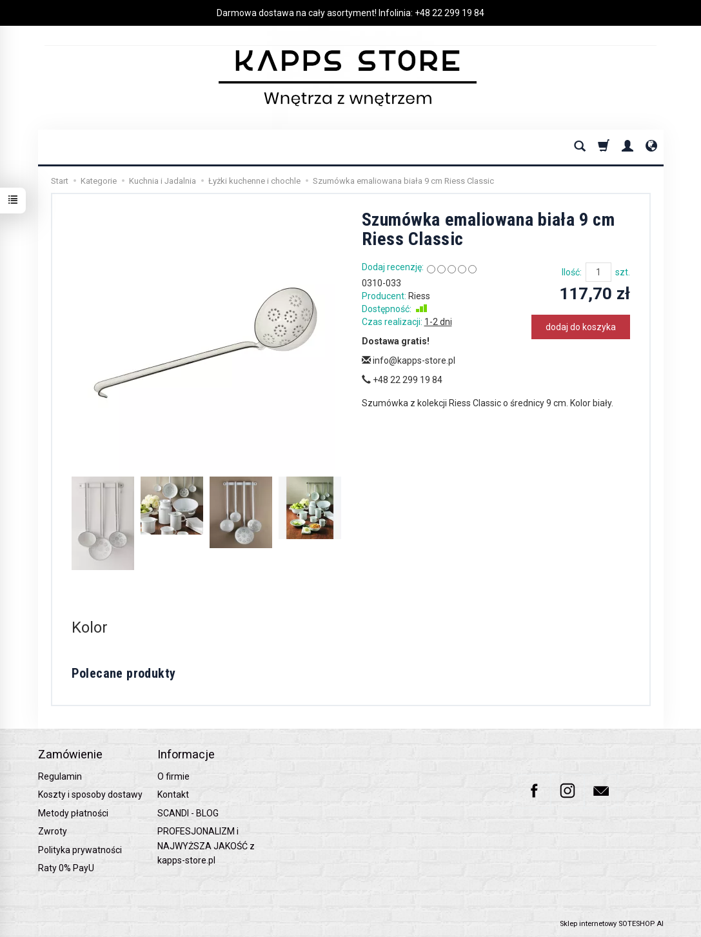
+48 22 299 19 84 (449, 13)
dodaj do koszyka (581, 327)
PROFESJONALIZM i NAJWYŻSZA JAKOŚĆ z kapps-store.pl (206, 845)
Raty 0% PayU (66, 868)
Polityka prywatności (80, 850)
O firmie (173, 776)
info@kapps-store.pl (408, 360)
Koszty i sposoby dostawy (90, 794)
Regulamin (60, 776)
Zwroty (52, 831)
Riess (419, 296)
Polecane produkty (124, 673)
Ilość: (572, 272)
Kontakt (173, 794)
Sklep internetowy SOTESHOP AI (612, 924)
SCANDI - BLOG (188, 813)
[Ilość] (598, 272)
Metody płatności (73, 813)
